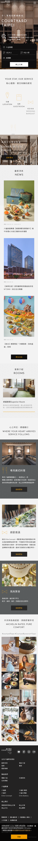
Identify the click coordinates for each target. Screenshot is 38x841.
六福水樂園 (23, 793)
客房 (3, 766)
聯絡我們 (5, 774)
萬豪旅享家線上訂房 (8, 805)
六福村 (4, 793)
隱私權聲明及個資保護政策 (21, 830)
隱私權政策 (13, 817)
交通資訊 (22, 778)
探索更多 (9, 161)
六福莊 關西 (23, 790)
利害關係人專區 (25, 817)
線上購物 (22, 808)
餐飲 (20, 766)
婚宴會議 (5, 768)
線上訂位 (5, 808)
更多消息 (19, 357)
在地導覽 (5, 781)
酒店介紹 (22, 763)
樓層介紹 (5, 778)
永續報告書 (13, 820)
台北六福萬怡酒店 (8, 759)
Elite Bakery (23, 796)
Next (35, 398)
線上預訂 (5, 801)
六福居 (4, 790)
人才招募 (4, 820)
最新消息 (5, 763)
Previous (2, 398)
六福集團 (5, 786)
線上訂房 (19, 64)
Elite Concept (7, 796)
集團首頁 (4, 817)
